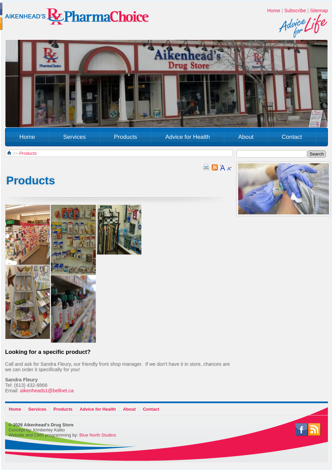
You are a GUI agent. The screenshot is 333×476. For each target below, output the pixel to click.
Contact (292, 136)
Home (273, 10)
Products (125, 136)
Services (74, 136)
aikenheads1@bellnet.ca (47, 390)
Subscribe (295, 10)
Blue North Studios (98, 435)
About (245, 136)
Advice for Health (187, 136)
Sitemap (319, 10)
